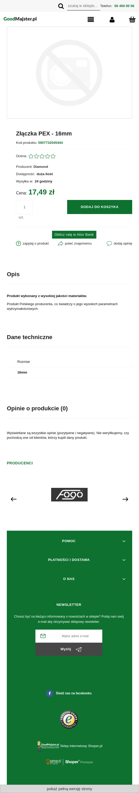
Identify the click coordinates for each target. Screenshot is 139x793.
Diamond (41, 167)
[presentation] (14, 498)
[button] (83, 20)
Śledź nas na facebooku (69, 693)
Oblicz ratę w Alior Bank (74, 234)
